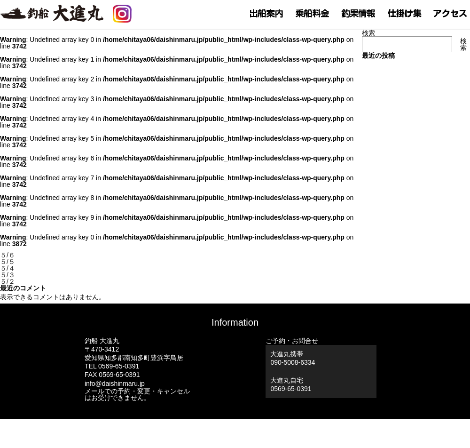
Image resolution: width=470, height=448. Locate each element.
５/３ (7, 275)
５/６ (7, 255)
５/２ (7, 281)
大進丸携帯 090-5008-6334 (292, 358)
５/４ (7, 268)
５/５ (7, 261)
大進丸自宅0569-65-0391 (290, 384)
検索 (368, 33)
